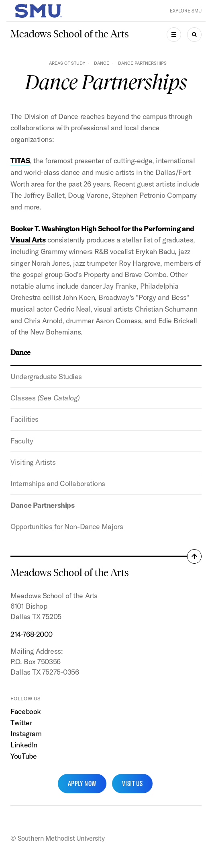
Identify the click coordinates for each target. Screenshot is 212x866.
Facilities (24, 419)
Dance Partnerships (42, 505)
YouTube (23, 756)
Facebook (25, 711)
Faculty (21, 440)
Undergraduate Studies (46, 376)
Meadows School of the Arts (69, 34)
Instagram (25, 733)
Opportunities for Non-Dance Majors (66, 526)
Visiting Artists (32, 462)
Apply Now (82, 783)
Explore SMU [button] (186, 11)
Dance (101, 63)
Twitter (21, 722)
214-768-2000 (31, 634)
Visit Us (132, 783)
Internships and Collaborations (57, 483)
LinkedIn (23, 744)
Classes (45, 397)
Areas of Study (67, 63)
